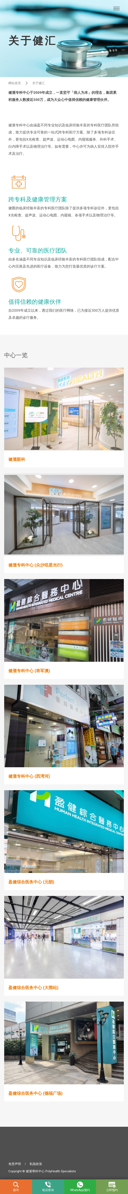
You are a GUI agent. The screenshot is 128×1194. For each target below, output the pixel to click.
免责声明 (14, 1164)
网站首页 (14, 83)
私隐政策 (36, 1164)
